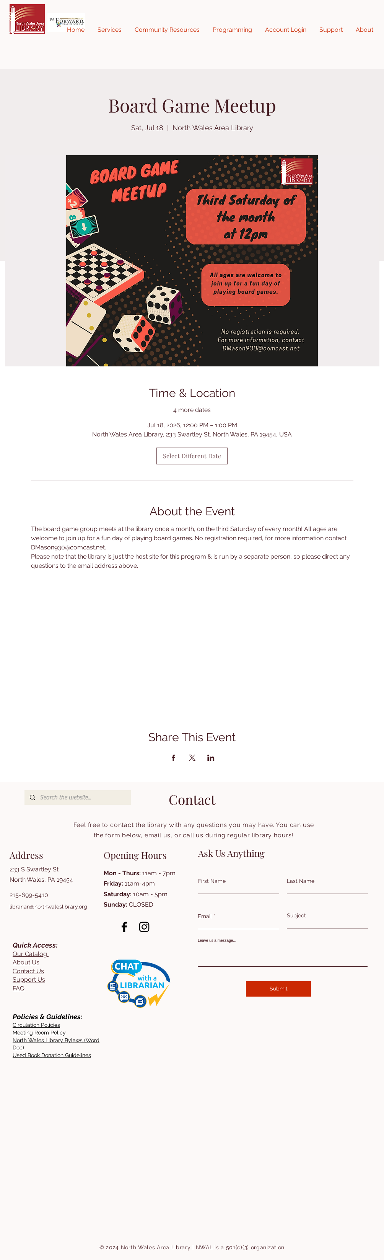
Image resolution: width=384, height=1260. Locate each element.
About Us (26, 962)
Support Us (29, 979)
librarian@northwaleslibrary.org (48, 907)
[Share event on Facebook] (173, 758)
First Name (212, 881)
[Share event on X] (192, 758)
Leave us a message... (217, 941)
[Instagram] (144, 927)
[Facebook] (124, 927)
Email (205, 916)
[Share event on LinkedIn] (211, 758)
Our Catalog (31, 954)
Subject (296, 915)
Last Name (300, 881)
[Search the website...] (77, 797)
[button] (109, 29)
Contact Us (28, 971)
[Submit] (278, 989)
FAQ (18, 988)
